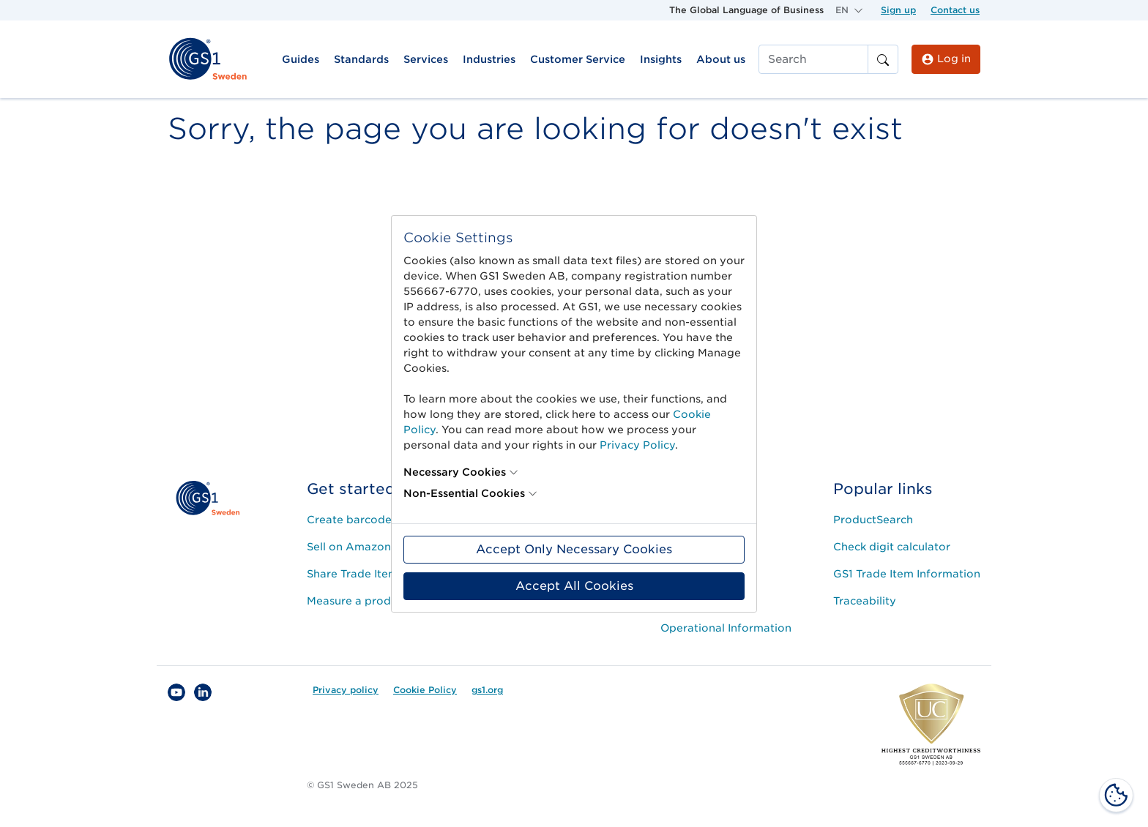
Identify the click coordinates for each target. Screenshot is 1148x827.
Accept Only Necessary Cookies (574, 549)
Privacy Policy (637, 445)
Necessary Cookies (454, 472)
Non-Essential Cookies (464, 493)
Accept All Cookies (574, 586)
